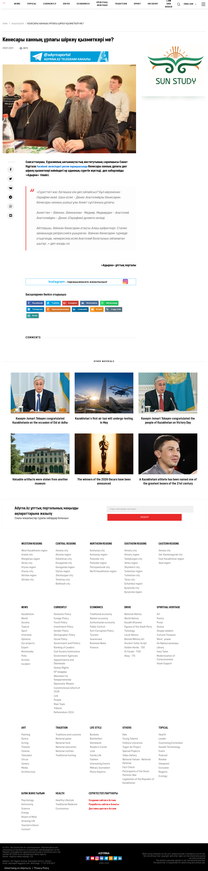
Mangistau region (30, 556)
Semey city (165, 548)
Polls (24, 653)
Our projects (28, 640)
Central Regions (66, 541)
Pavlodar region (98, 560)
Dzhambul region (133, 581)
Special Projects (131, 748)
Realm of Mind (29, 814)
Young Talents (130, 736)
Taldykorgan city (133, 556)
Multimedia (27, 649)
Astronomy (27, 802)
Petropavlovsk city (100, 564)
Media (24, 765)
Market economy (99, 616)
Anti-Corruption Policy (102, 628)
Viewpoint (164, 761)
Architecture (28, 769)
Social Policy (60, 636)
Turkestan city (132, 573)
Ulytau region (63, 569)
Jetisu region (131, 560)
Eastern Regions (169, 541)
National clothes (65, 748)
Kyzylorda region (133, 589)
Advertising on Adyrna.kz (17, 865)
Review (162, 757)
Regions (163, 769)
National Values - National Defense (136, 759)
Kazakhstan (27, 611)
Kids (124, 732)
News (17, 4)
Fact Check (128, 764)
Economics (83, 4)
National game (63, 736)
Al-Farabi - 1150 (132, 649)
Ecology (163, 773)
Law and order (169, 4)
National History (133, 611)
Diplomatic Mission (64, 681)
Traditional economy (101, 611)
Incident (153, 4)
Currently (49, 4)
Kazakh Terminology (169, 744)
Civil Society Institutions (67, 649)
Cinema (25, 748)
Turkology (129, 628)
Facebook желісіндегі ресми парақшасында (65, 166)
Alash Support (164, 661)
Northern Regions (101, 541)
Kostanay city (97, 548)
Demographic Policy (64, 632)
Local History (131, 632)
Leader (162, 736)
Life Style (96, 725)
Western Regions (31, 541)
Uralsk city (27, 552)
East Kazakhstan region (171, 556)
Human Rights (61, 665)
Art (158, 611)
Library (160, 645)
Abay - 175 (129, 653)
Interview (26, 632)
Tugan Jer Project (131, 744)
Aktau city (26, 560)
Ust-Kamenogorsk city (171, 552)
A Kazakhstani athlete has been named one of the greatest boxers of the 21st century (168, 481)
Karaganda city (64, 560)
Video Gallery (129, 753)
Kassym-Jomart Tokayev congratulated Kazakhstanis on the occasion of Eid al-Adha (40, 420)
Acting (25, 740)
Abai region (165, 560)
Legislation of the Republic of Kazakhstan (138, 778)
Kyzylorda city (131, 585)
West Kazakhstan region (34, 548)
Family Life (95, 753)
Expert (25, 645)
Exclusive (164, 765)
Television (26, 753)
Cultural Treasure (166, 632)
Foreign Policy (61, 616)
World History (131, 616)
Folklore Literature (132, 740)
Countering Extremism (171, 740)
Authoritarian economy (102, 620)
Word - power (164, 636)
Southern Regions (135, 541)
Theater (25, 744)
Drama (160, 624)
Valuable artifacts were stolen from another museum (40, 481)
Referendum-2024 (64, 710)
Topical (32, 4)
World (24, 616)
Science (25, 806)
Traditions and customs (68, 732)
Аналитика (96, 636)
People (57, 697)
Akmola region (63, 552)
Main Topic (59, 701)
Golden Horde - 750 (134, 645)
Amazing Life (28, 818)
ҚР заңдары (60, 669)
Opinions (26, 636)
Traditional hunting (66, 753)
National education (66, 744)
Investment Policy (63, 624)
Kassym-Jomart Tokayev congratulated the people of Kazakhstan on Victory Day (168, 420)
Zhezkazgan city (64, 573)
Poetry (160, 616)
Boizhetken (96, 736)
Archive (25, 657)
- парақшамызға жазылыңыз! (78, 282)
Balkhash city (63, 581)
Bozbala (94, 732)
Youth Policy (60, 620)
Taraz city (129, 577)
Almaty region (131, 552)
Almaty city (130, 548)
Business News (98, 640)
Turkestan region (133, 569)
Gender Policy (61, 628)
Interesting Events (100, 761)
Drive (66, 4)
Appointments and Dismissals (64, 659)
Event (162, 748)
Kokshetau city (64, 556)
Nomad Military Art (134, 636)
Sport (137, 4)
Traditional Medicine (66, 802)
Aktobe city (27, 577)
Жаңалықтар (17, 24)
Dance (24, 736)
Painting (25, 732)
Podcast (163, 753)
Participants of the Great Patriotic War (135, 771)
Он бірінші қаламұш (167, 640)
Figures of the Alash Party (138, 624)
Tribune (58, 705)
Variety (25, 761)
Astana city (62, 548)
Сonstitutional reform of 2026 (67, 687)
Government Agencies (66, 653)
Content (25, 827)
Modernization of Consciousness (166, 655)
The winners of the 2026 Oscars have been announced (104, 481)
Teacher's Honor (30, 822)
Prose (160, 620)
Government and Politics (67, 640)
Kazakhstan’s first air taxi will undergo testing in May (104, 420)
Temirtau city (63, 577)
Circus (24, 757)
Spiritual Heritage (102, 4)
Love (92, 748)
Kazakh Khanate (133, 620)
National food (63, 740)
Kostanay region (98, 552)
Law (56, 693)
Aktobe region (28, 573)
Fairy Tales (162, 649)
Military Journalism (100, 765)
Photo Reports (98, 769)
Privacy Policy (41, 865)
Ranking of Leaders (64, 645)
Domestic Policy (62, 611)
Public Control (97, 624)
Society (25, 620)
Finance (94, 645)
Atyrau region (28, 564)
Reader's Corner (98, 744)
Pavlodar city (97, 556)
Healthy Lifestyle (65, 797)
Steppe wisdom (165, 628)
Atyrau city (27, 569)
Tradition (121, 4)
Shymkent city (132, 564)
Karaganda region (65, 564)
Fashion (94, 757)
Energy (25, 810)
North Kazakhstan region (103, 569)
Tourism (94, 632)
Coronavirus (62, 806)
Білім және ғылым (33, 791)
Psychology (27, 797)
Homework (95, 740)
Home (5, 24)
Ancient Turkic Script (135, 640)
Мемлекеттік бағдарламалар (62, 675)
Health (162, 732)
